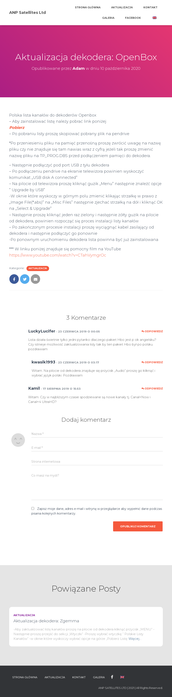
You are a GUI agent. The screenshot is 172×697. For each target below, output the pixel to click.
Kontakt (150, 7)
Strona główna (88, 7)
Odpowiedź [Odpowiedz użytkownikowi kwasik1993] (152, 362)
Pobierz (16, 127)
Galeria (108, 17)
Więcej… (134, 639)
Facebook (133, 17)
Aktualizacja (122, 7)
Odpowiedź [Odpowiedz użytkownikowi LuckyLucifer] (152, 331)
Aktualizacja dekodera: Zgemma (46, 620)
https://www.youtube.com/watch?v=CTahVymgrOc (57, 255)
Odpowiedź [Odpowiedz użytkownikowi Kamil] (152, 388)
